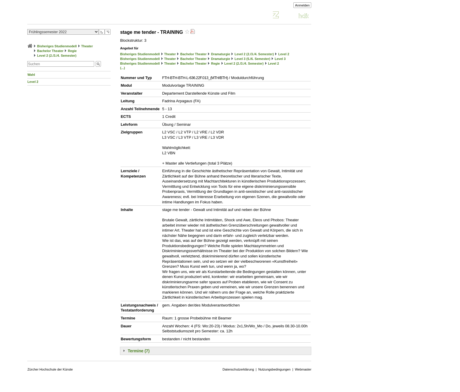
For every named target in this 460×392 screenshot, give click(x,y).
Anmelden (302, 5)
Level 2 (32, 81)
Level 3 (280, 59)
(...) (122, 68)
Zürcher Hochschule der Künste (50, 369)
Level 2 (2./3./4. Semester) (56, 55)
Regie (72, 51)
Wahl (31, 74)
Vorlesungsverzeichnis (70, 16)
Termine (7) (138, 351)
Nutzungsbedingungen (274, 369)
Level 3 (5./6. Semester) (252, 59)
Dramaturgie (220, 54)
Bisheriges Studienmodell (57, 46)
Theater (87, 46)
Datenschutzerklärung (238, 369)
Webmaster (303, 369)
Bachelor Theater (50, 51)
